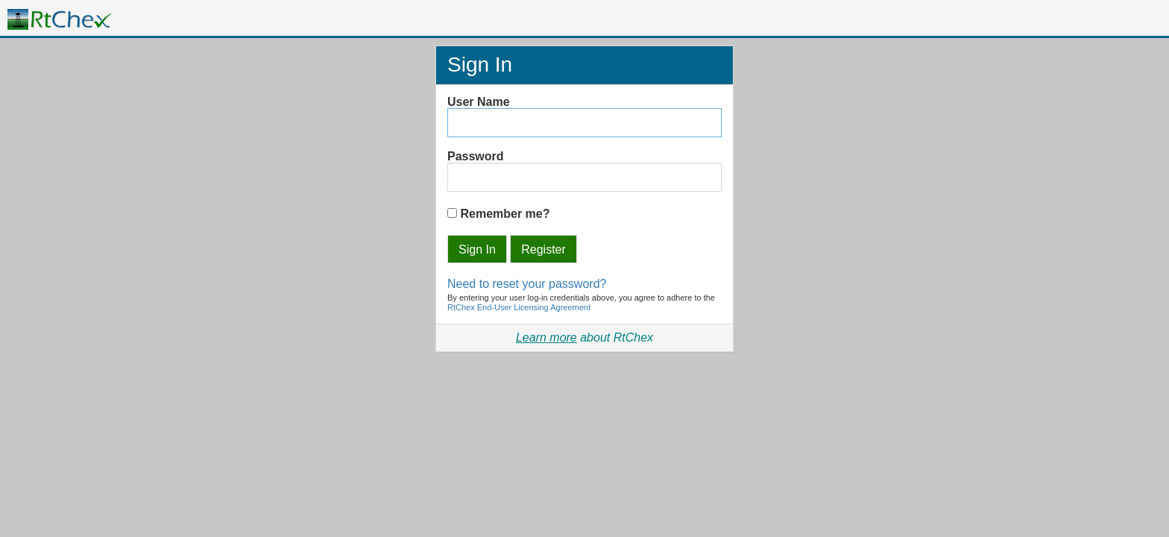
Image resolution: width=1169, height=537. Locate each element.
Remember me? (504, 214)
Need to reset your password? (526, 283)
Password (475, 157)
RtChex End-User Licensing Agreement (518, 307)
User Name (478, 102)
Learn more (546, 337)
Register (543, 249)
